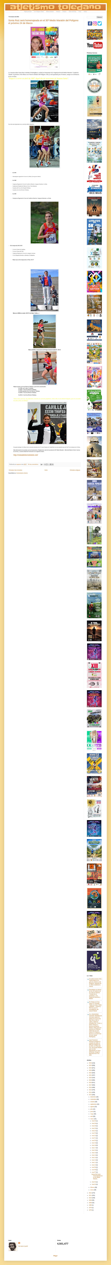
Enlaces (64, 11)
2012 (90, 1193)
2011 (90, 1195)
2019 (90, 1080)
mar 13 (94, 1157)
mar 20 (94, 1140)
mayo (92, 1114)
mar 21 (94, 1138)
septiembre (93, 1104)
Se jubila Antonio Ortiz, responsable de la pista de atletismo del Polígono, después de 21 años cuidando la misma (95, 982)
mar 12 (94, 1160)
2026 (90, 1063)
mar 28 (94, 1123)
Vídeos (85, 11)
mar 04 (94, 1182)
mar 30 (94, 1121)
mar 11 (94, 1162)
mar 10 (94, 1165)
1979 (90, 1207)
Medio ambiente (50, 11)
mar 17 (94, 1148)
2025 (90, 1065)
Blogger (55, 1255)
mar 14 (94, 1155)
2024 (90, 1068)
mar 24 (94, 1130)
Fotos (80, 11)
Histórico (58, 11)
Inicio (46, 470)
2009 (90, 1200)
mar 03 (94, 1184)
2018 (90, 1082)
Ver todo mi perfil (23, 1246)
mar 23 (94, 1133)
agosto (92, 1106)
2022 (90, 1073)
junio (91, 1111)
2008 (90, 1202)
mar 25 (94, 1128)
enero (92, 1190)
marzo (92, 1119)
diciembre (93, 1097)
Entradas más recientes (15, 470)
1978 (90, 1210)
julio (91, 1109)
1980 (90, 1205)
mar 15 (94, 1152)
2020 (90, 1077)
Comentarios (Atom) (22, 473)
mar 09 (94, 1167)
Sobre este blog (72, 11)
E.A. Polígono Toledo (39, 11)
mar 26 (94, 1126)
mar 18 (94, 1145)
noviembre (93, 1099)
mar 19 (94, 1143)
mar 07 (94, 1172)
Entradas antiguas (75, 470)
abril (91, 1116)
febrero (92, 1187)
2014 (90, 1092)
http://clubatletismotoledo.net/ (25, 455)
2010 (90, 1198)
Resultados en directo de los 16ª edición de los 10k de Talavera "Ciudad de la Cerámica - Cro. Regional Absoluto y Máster (95, 994)
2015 (90, 1090)
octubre (92, 1101)
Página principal (28, 11)
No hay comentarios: (33, 464)
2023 (90, 1070)
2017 (90, 1085)
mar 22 (94, 1135)
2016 (90, 1087)
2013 (90, 1094)
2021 (90, 1075)
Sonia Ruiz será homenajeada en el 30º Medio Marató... (97, 1177)
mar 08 (94, 1169)
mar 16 (94, 1150)
